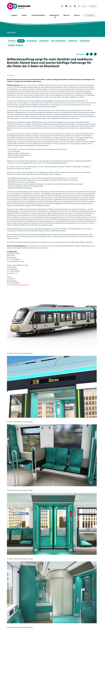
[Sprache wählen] (84, 6)
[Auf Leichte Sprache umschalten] (93, 6)
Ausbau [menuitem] (24, 15)
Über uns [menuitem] (66, 15)
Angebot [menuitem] (14, 15)
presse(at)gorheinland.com (15, 261)
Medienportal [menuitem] (54, 15)
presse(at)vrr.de (12, 273)
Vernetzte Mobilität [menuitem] (38, 15)
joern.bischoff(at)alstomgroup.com (18, 285)
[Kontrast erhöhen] (74, 6)
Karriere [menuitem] (77, 15)
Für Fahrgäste (89, 15)
